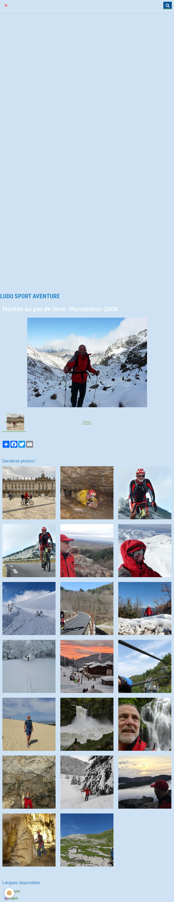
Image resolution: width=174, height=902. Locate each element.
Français (12, 891)
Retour (87, 421)
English (11, 898)
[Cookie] (9, 893)
